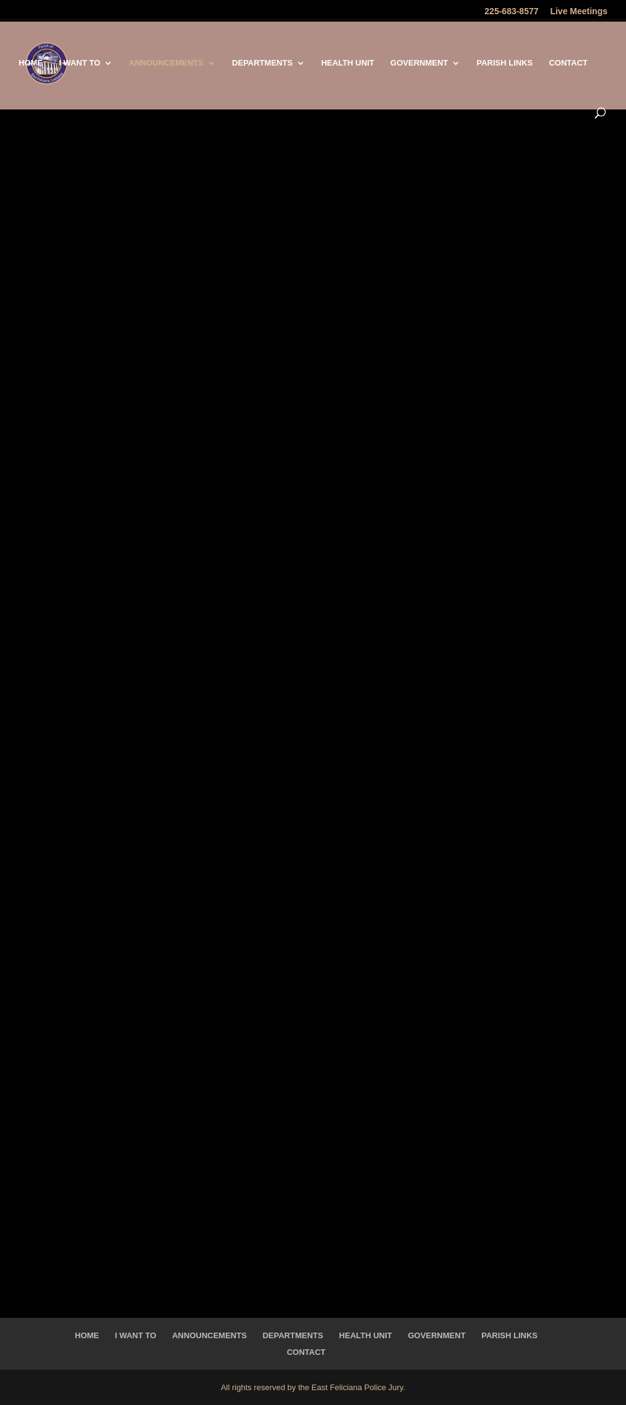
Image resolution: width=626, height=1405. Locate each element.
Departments (262, 63)
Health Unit (347, 63)
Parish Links (504, 63)
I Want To (79, 63)
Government (419, 63)
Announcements (166, 63)
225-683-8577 (511, 11)
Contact (568, 63)
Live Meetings (578, 11)
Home (31, 63)
